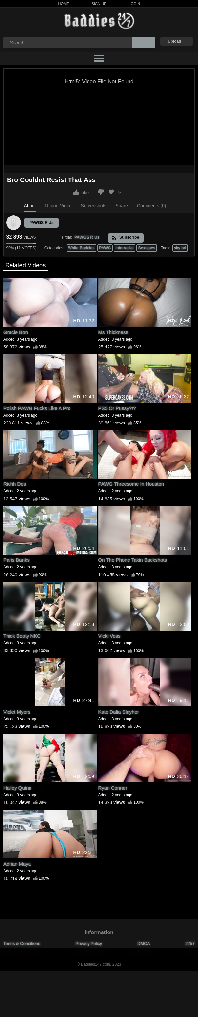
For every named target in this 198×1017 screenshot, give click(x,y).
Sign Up (98, 4)
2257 (190, 943)
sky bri (180, 248)
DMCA (143, 943)
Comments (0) (151, 205)
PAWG (105, 248)
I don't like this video (101, 192)
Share (121, 205)
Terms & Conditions (21, 943)
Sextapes (146, 248)
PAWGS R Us (41, 222)
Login (134, 4)
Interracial (124, 248)
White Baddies (81, 248)
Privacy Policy (88, 943)
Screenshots (94, 205)
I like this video (76, 192)
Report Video (58, 205)
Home (63, 4)
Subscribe (125, 238)
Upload (174, 41)
